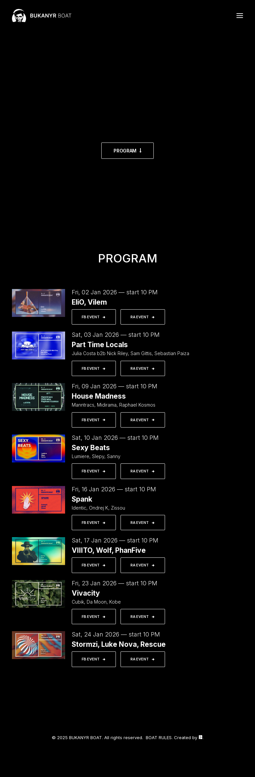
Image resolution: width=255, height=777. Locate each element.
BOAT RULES (159, 737)
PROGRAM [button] (127, 150)
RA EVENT (142, 317)
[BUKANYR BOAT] (41, 15)
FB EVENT (94, 317)
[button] (239, 15)
